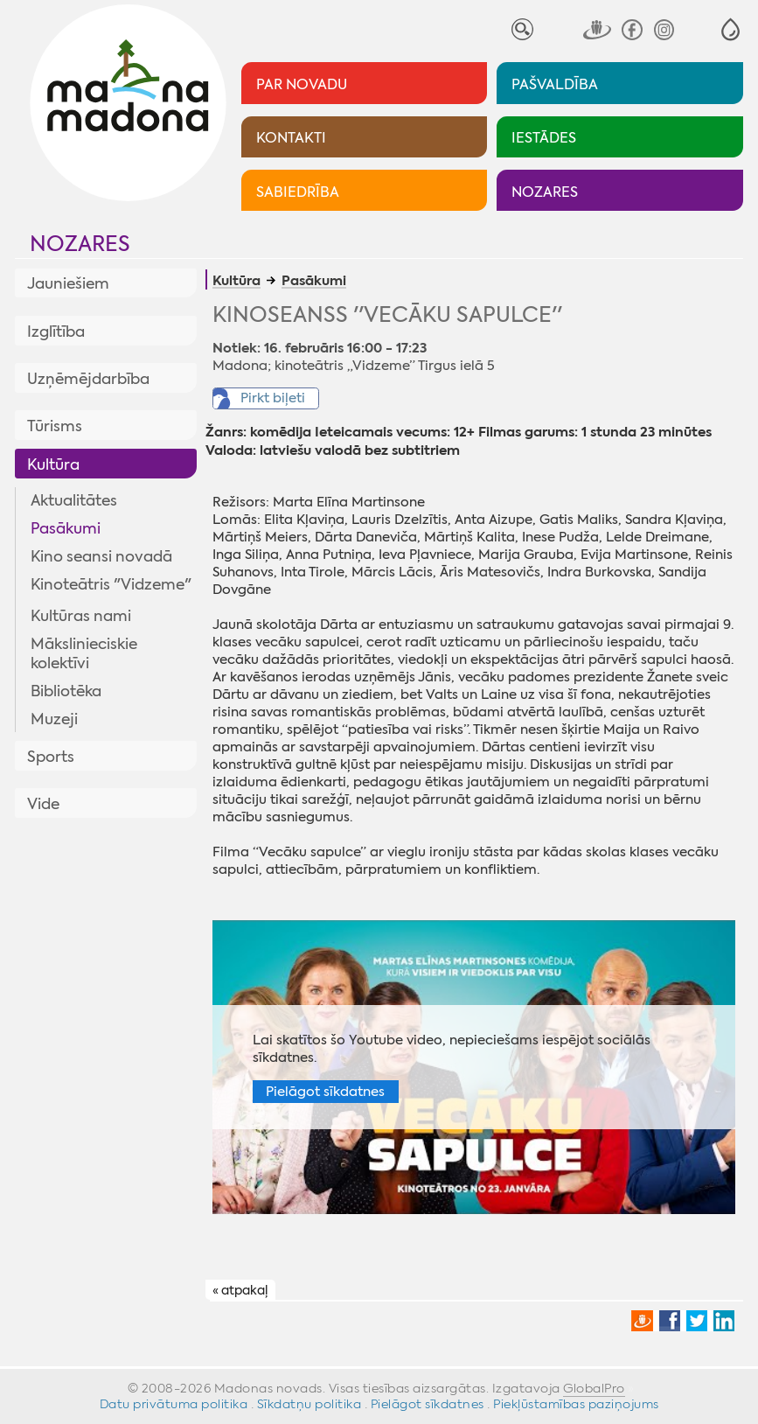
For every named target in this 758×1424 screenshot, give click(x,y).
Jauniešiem (68, 283)
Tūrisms (54, 426)
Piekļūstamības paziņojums (576, 1404)
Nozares (80, 244)
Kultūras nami (81, 615)
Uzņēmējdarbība (88, 378)
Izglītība (56, 331)
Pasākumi (66, 528)
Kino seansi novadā (101, 556)
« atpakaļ (240, 1291)
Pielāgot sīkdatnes (325, 1091)
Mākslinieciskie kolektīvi (84, 653)
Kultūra (53, 464)
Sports (50, 756)
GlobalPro (594, 1388)
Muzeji (54, 719)
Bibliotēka (66, 691)
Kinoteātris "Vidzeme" (111, 584)
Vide (43, 803)
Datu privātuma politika (174, 1404)
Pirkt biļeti (272, 398)
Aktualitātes (74, 500)
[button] (730, 29)
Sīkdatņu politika (309, 1404)
